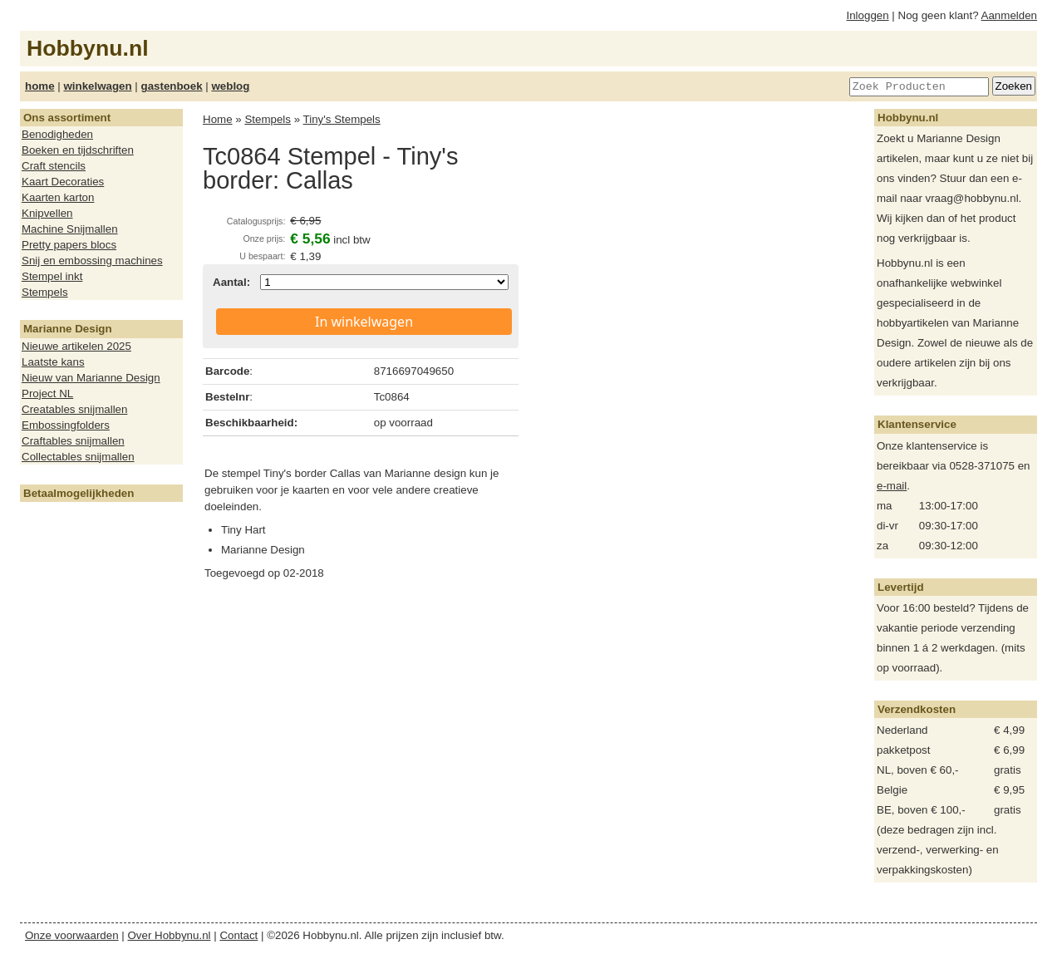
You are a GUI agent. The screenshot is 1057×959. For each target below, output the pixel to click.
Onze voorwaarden (72, 935)
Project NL (47, 393)
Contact (238, 935)
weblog (230, 86)
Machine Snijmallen (70, 229)
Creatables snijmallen (74, 409)
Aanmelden (1009, 15)
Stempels (45, 292)
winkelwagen (97, 86)
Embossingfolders (66, 425)
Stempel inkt (52, 276)
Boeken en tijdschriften (78, 150)
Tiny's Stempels (342, 119)
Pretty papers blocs (69, 245)
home (40, 86)
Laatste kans (53, 362)
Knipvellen (47, 213)
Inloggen (868, 15)
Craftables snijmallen (73, 441)
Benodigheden (57, 134)
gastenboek (172, 86)
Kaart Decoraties (63, 181)
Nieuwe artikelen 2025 (76, 346)
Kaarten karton (58, 197)
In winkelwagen (364, 321)
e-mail (892, 486)
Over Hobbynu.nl (169, 935)
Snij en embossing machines (92, 260)
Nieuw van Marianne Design (91, 377)
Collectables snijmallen (78, 456)
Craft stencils (54, 166)
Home (218, 119)
